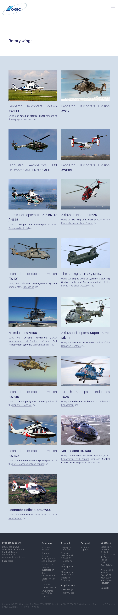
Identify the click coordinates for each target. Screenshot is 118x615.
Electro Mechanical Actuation (75, 285)
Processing (28, 287)
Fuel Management (40, 344)
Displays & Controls (22, 119)
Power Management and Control (77, 223)
